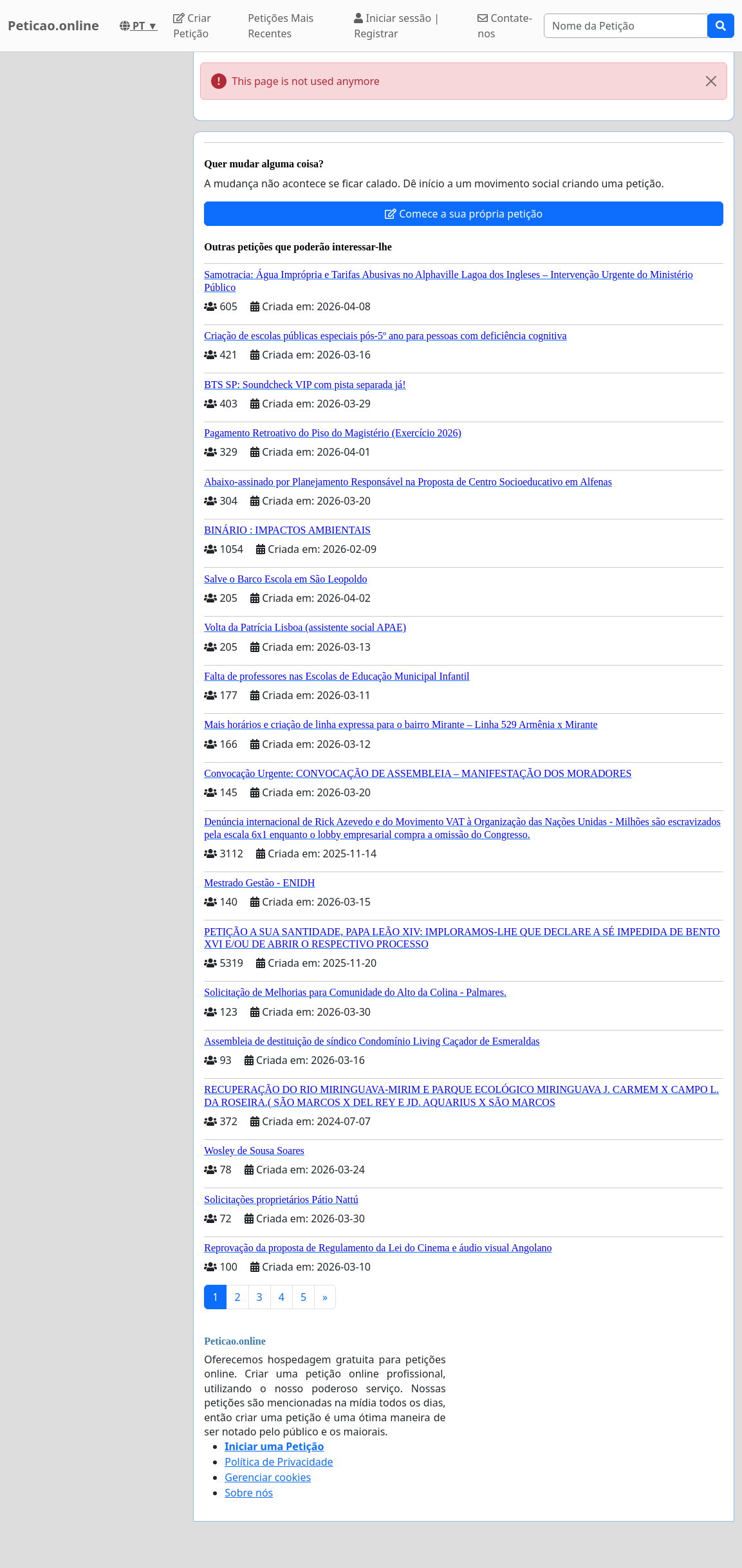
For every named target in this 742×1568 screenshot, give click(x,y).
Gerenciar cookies (268, 1477)
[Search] (626, 26)
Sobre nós (249, 1493)
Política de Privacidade (279, 1462)
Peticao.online (53, 25)
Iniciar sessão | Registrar (397, 26)
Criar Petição (192, 26)
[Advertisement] (93, 245)
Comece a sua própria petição (464, 214)
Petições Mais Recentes (280, 26)
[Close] (711, 81)
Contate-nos (505, 26)
